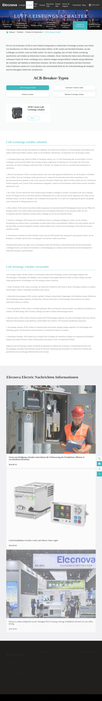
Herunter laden (87, 675)
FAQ (83, 678)
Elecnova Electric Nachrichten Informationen (44, 377)
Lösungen (22, 5)
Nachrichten (77, 5)
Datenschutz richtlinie (89, 700)
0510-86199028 (15, 668)
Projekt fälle (86, 672)
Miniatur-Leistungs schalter (74, 94)
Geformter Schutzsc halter (74, 88)
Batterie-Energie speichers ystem (94, 25)
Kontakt (42, 5)
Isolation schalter (28, 94)
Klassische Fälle (87, 669)
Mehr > (33, 120)
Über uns (85, 662)
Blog (84, 5)
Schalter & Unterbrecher (80, 25)
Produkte (30, 5)
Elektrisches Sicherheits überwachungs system (51, 25)
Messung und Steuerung (7, 25)
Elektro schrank (36, 25)
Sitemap (75, 700)
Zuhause (12, 32)
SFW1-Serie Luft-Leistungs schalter (36, 110)
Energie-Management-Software (65, 25)
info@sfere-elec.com (17, 663)
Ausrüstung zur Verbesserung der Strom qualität (22, 25)
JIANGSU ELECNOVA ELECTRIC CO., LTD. (30, 700)
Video (84, 681)
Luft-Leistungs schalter (53, 32)
